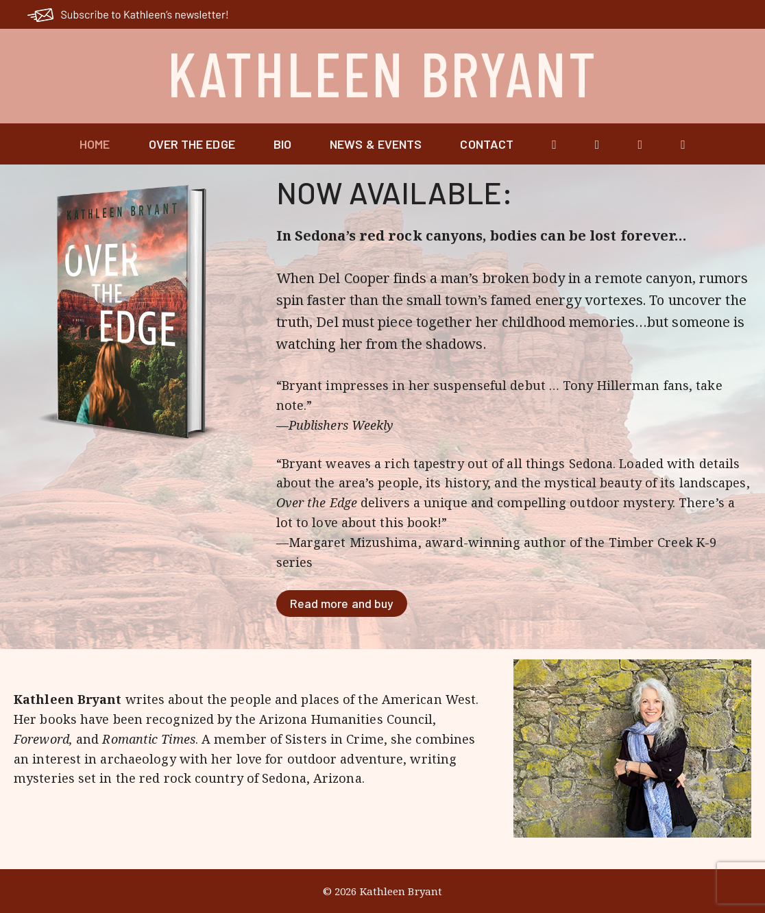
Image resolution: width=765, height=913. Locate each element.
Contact (486, 143)
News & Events (376, 143)
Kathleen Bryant (382, 73)
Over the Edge (192, 143)
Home (95, 143)
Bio (282, 143)
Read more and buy (342, 603)
